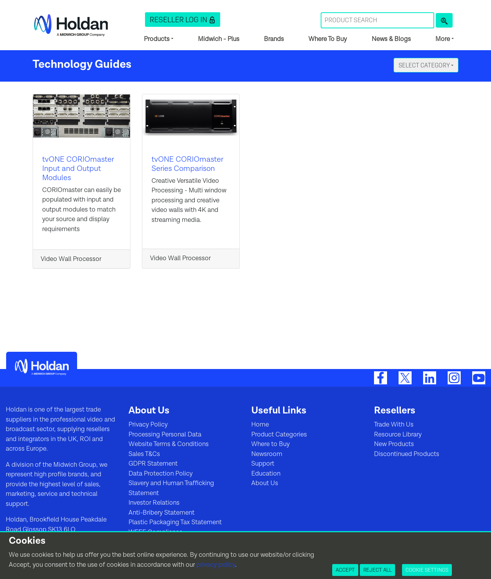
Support (262, 463)
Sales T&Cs (144, 454)
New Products (394, 444)
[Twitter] (405, 378)
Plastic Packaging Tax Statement (175, 522)
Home (260, 424)
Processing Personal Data (165, 434)
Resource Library (398, 434)
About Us (264, 483)
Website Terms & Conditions (169, 444)
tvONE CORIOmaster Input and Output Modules (78, 168)
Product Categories (279, 434)
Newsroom (266, 454)
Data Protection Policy (161, 473)
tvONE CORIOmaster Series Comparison (187, 164)
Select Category (425, 65)
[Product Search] (444, 20)
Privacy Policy (148, 424)
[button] (182, 19)
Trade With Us (394, 424)
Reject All (377, 570)
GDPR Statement (153, 463)
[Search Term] (377, 20)
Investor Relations (154, 503)
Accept (345, 570)
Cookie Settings (426, 570)
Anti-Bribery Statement (161, 512)
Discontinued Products (406, 454)
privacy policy (215, 565)
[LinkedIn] (429, 378)
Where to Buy (270, 444)
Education (265, 473)
